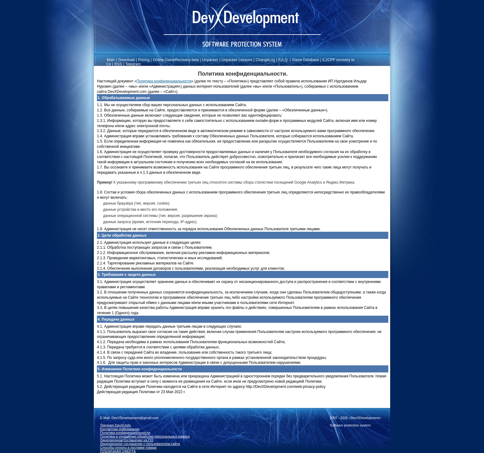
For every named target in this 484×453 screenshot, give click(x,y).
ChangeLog (265, 60)
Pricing (144, 60)
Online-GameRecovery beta (176, 60)
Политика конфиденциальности (163, 81)
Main (111, 60)
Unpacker (210, 60)
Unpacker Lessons (237, 60)
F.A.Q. (283, 60)
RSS (118, 64)
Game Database (305, 60)
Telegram (132, 64)
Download (126, 60)
